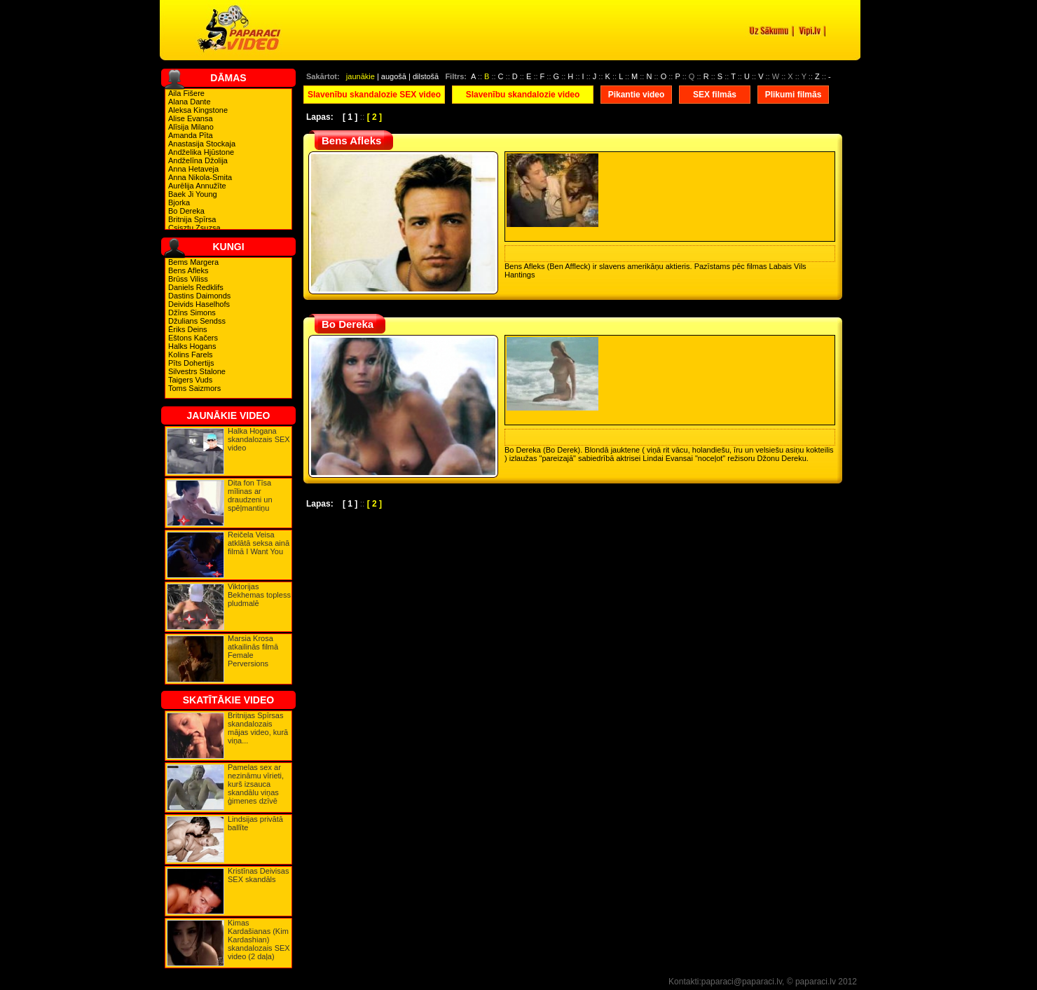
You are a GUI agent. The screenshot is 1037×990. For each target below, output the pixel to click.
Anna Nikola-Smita (200, 177)
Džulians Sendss (197, 321)
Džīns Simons (192, 312)
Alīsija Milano (191, 127)
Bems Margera (193, 262)
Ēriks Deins (187, 329)
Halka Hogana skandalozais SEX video (259, 439)
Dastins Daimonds (199, 295)
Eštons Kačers (193, 338)
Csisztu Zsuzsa (194, 228)
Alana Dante (189, 101)
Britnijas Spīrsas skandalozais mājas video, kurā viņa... (258, 728)
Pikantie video (636, 94)
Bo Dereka (186, 211)
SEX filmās (714, 94)
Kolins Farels (190, 354)
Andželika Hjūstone (201, 152)
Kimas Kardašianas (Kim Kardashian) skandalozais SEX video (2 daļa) (259, 940)
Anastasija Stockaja (201, 143)
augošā (393, 76)
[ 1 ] (350, 117)
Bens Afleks (188, 270)
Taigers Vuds (190, 380)
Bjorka (179, 202)
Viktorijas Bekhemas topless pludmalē (259, 594)
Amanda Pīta (190, 135)
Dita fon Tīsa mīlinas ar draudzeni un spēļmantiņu (250, 495)
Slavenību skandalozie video (523, 94)
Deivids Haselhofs (199, 304)
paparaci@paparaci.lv (741, 981)
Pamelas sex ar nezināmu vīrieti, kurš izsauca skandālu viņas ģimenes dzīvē (256, 784)
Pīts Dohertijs (191, 363)
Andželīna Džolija (198, 160)
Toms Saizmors (194, 388)
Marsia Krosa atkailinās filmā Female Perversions (253, 651)
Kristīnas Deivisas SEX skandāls (258, 875)
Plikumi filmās (793, 94)
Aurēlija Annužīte (197, 185)
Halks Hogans (192, 346)
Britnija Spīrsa (192, 219)
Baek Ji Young (192, 194)
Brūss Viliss (188, 279)
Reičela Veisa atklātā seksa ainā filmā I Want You (258, 543)
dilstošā (426, 76)
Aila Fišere (186, 93)
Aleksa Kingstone (198, 110)
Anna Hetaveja (193, 169)
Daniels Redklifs (196, 287)
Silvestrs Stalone (197, 371)
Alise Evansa (190, 118)
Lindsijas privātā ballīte (255, 823)
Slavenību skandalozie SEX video (374, 94)
